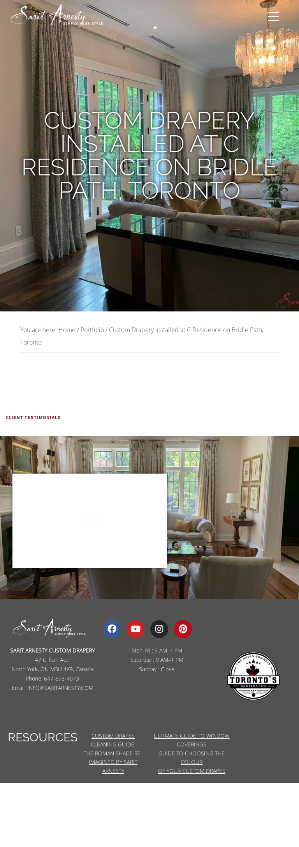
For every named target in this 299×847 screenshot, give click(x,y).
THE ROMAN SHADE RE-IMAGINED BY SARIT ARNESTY (113, 762)
